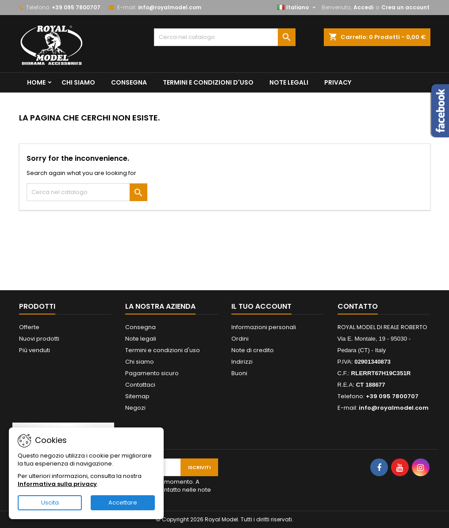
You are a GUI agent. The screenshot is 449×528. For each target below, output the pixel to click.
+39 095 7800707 (76, 7)
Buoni (239, 373)
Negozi (135, 408)
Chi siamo (78, 82)
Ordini (240, 338)
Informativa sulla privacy (57, 484)
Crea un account (405, 7)
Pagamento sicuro (152, 373)
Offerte (29, 327)
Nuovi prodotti (39, 338)
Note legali (288, 82)
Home (36, 82)
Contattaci (140, 384)
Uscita (50, 502)
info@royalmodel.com (169, 7)
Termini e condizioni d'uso (208, 82)
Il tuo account (261, 306)
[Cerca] (224, 37)
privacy (337, 82)
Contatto (358, 306)
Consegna (129, 82)
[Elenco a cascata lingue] (297, 7)
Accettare (122, 502)
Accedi (363, 7)
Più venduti (34, 350)
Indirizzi (242, 361)
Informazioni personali (263, 327)
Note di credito (252, 350)
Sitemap (137, 396)
